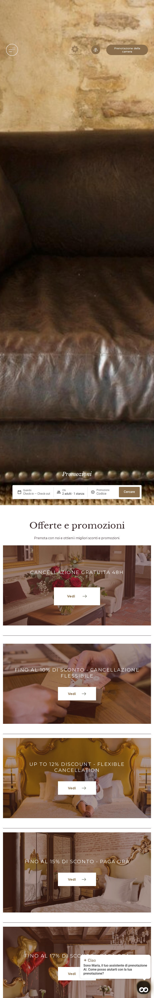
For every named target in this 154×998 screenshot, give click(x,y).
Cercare (129, 492)
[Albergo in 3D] (95, 49)
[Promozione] (106, 493)
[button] (12, 50)
